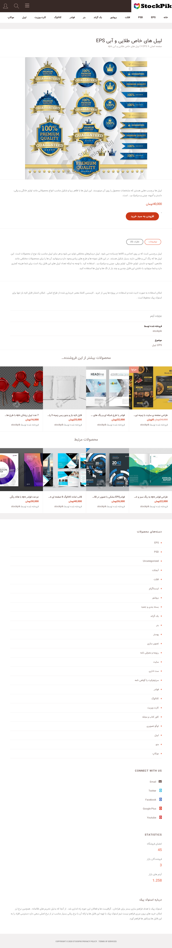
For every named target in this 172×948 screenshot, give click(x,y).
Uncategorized (151, 561)
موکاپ (11, 17)
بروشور (113, 17)
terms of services (108, 941)
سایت (156, 662)
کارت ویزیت (40, 17)
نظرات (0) (134, 242)
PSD (140, 17)
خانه (166, 17)
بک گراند (98, 17)
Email (156, 782)
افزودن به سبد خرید (142, 216)
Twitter (155, 791)
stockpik (157, 331)
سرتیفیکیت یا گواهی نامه (147, 680)
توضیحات (153, 242)
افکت (127, 17)
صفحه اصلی (156, 46)
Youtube (154, 818)
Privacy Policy (89, 941)
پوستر (156, 634)
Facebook (153, 800)
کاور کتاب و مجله (150, 717)
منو (157, 744)
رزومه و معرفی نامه (149, 653)
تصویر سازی (153, 644)
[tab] (153, 242)
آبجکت (155, 570)
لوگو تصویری (153, 726)
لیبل (24, 17)
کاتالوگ (57, 17)
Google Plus (152, 809)
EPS (153, 17)
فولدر (72, 17)
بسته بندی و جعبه (150, 607)
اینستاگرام (154, 589)
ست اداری (154, 671)
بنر (84, 17)
